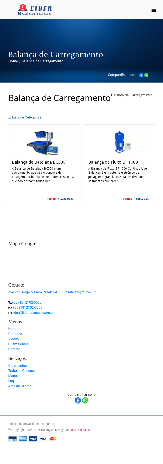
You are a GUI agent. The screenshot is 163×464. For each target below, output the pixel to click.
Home (13, 61)
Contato (14, 349)
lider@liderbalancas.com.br (33, 313)
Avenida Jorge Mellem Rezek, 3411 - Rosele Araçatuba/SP (52, 292)
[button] (146, 447)
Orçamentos (17, 366)
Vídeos (13, 339)
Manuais (14, 376)
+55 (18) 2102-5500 (26, 302)
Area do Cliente (19, 386)
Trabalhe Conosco (22, 371)
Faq (11, 381)
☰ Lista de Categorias (24, 117)
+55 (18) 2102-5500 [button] (27, 308)
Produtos (15, 334)
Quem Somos (18, 344)
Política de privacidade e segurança (32, 424)
